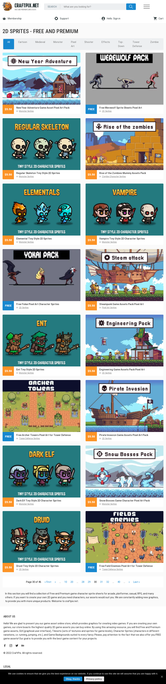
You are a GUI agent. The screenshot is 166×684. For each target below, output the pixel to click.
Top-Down (121, 44)
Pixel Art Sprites (109, 307)
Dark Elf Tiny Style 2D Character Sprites (38, 500)
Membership (12, 18)
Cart (158, 18)
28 (83, 582)
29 (89, 582)
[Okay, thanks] (161, 676)
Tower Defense (137, 44)
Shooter (88, 42)
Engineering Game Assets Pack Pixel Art (122, 369)
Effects (106, 42)
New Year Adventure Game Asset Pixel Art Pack (42, 107)
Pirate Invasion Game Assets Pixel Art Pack (123, 435)
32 (107, 582)
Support (62, 18)
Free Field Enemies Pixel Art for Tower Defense (126, 566)
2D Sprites (107, 111)
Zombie (154, 42)
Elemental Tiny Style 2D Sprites (34, 238)
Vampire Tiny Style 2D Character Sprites (122, 238)
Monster (58, 42)
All (8, 42)
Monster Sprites (26, 111)
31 (101, 582)
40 (118, 582)
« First (48, 582)
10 (65, 582)
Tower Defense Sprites (29, 438)
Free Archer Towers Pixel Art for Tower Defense (43, 435)
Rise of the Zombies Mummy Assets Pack (122, 173)
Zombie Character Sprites (114, 176)
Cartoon (22, 42)
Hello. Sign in (111, 18)
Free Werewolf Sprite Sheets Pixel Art (120, 107)
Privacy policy (94, 679)
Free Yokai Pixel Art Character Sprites (37, 304)
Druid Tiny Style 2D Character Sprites (37, 566)
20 (71, 582)
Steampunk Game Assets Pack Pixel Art (121, 304)
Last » (136, 582)
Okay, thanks (73, 679)
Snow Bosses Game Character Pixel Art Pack (124, 500)
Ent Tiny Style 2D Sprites (30, 369)
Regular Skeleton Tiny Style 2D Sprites (38, 173)
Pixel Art (73, 44)
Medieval (40, 42)
